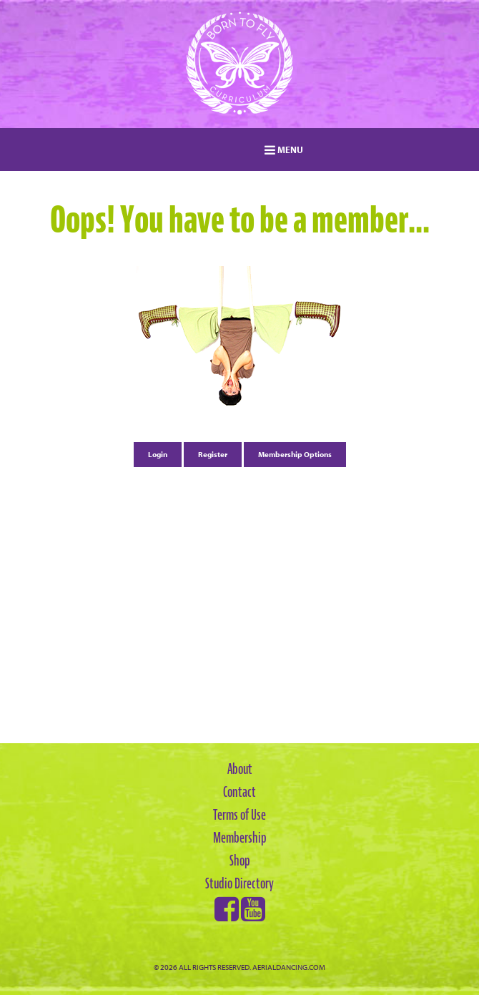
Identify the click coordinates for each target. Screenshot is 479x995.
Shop (239, 861)
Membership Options (295, 454)
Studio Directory (239, 883)
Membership (240, 838)
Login (157, 454)
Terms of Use (239, 815)
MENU (284, 149)
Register (212, 454)
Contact (239, 792)
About (239, 769)
